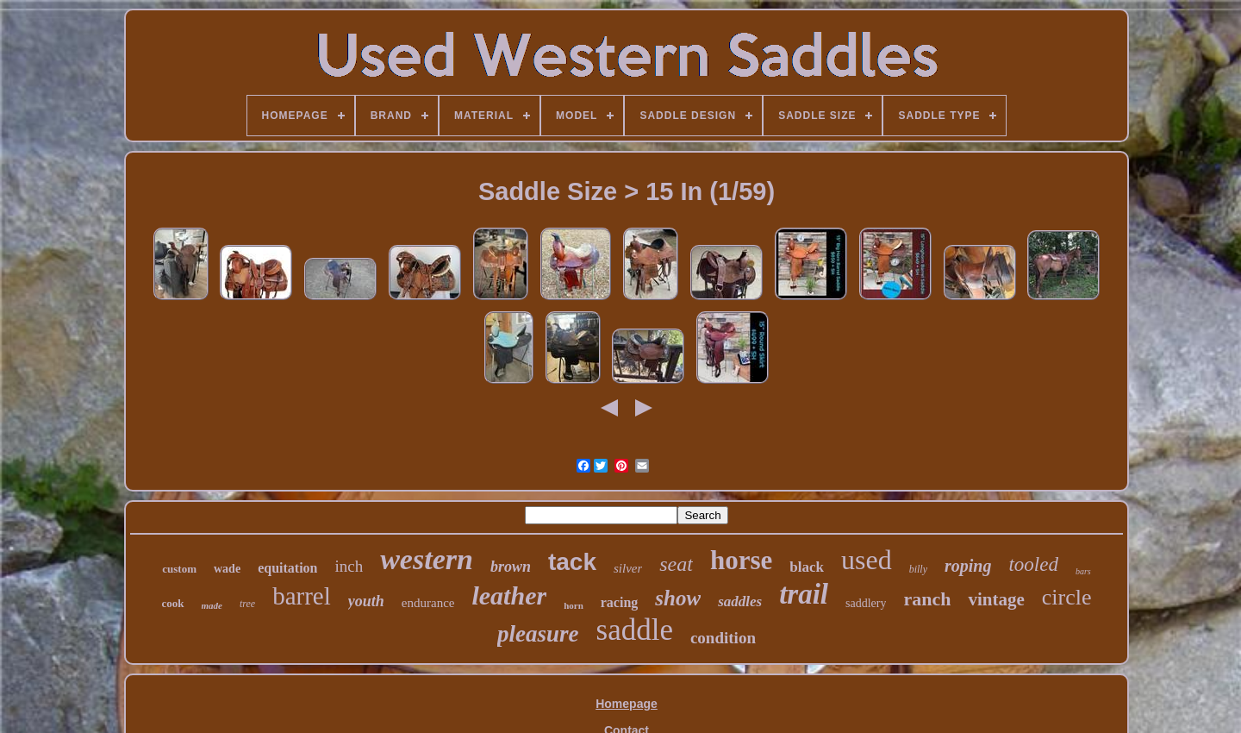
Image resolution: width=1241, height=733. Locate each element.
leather (508, 595)
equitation (287, 568)
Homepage (627, 704)
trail (803, 594)
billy (918, 569)
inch (348, 566)
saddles (740, 601)
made (212, 605)
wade (227, 568)
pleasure (538, 634)
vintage (996, 599)
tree (247, 604)
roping (968, 565)
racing (620, 602)
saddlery (865, 603)
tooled (1033, 564)
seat (676, 564)
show (678, 598)
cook (173, 603)
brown (510, 566)
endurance (428, 603)
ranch (927, 599)
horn (573, 605)
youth (366, 601)
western (426, 559)
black (806, 567)
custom (179, 568)
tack (572, 561)
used (866, 559)
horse (741, 560)
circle (1067, 597)
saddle (634, 630)
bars (1083, 571)
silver (628, 568)
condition (723, 638)
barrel (301, 596)
